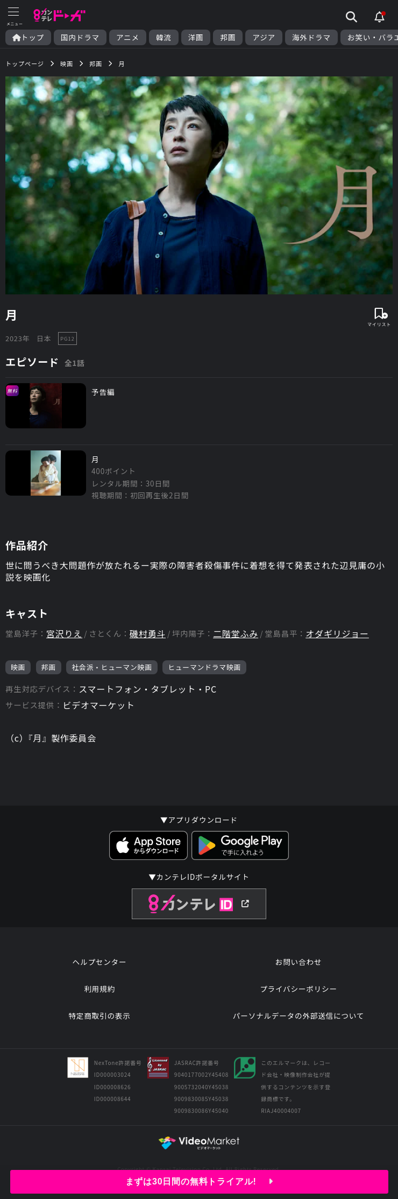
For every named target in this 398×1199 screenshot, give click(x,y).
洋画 (196, 37)
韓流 (164, 37)
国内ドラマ (80, 37)
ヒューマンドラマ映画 (204, 667)
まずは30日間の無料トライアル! (199, 1181)
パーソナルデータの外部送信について (298, 1015)
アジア (263, 37)
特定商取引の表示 (99, 1015)
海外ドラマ (311, 37)
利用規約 (99, 988)
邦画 (228, 37)
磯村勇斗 (148, 633)
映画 (18, 667)
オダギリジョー (337, 633)
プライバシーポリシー (298, 988)
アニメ (127, 37)
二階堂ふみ (235, 633)
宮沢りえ (64, 633)
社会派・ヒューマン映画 (112, 667)
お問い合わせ (298, 961)
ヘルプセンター (100, 961)
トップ (28, 37)
